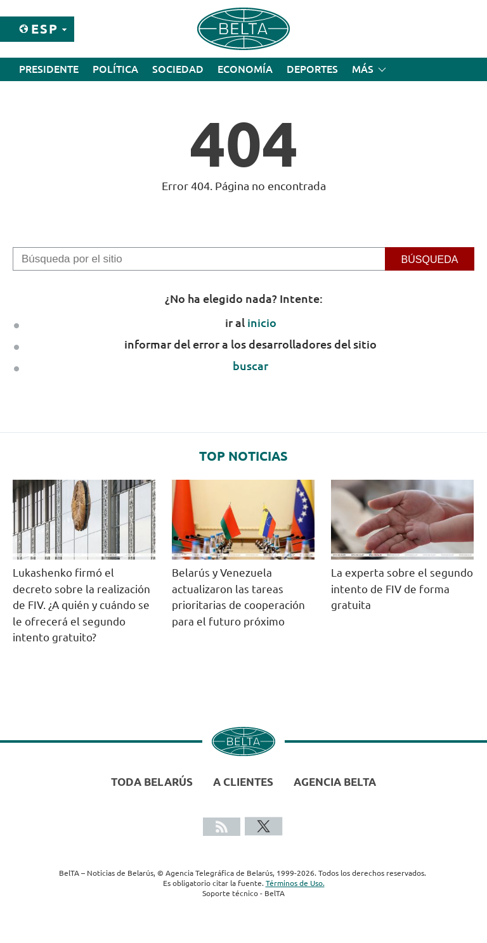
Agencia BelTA (335, 782)
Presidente (49, 69)
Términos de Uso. (295, 883)
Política (115, 69)
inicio (261, 322)
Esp (44, 29)
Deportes (312, 69)
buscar (250, 365)
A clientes (243, 782)
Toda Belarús (152, 782)
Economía (245, 69)
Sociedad (178, 69)
